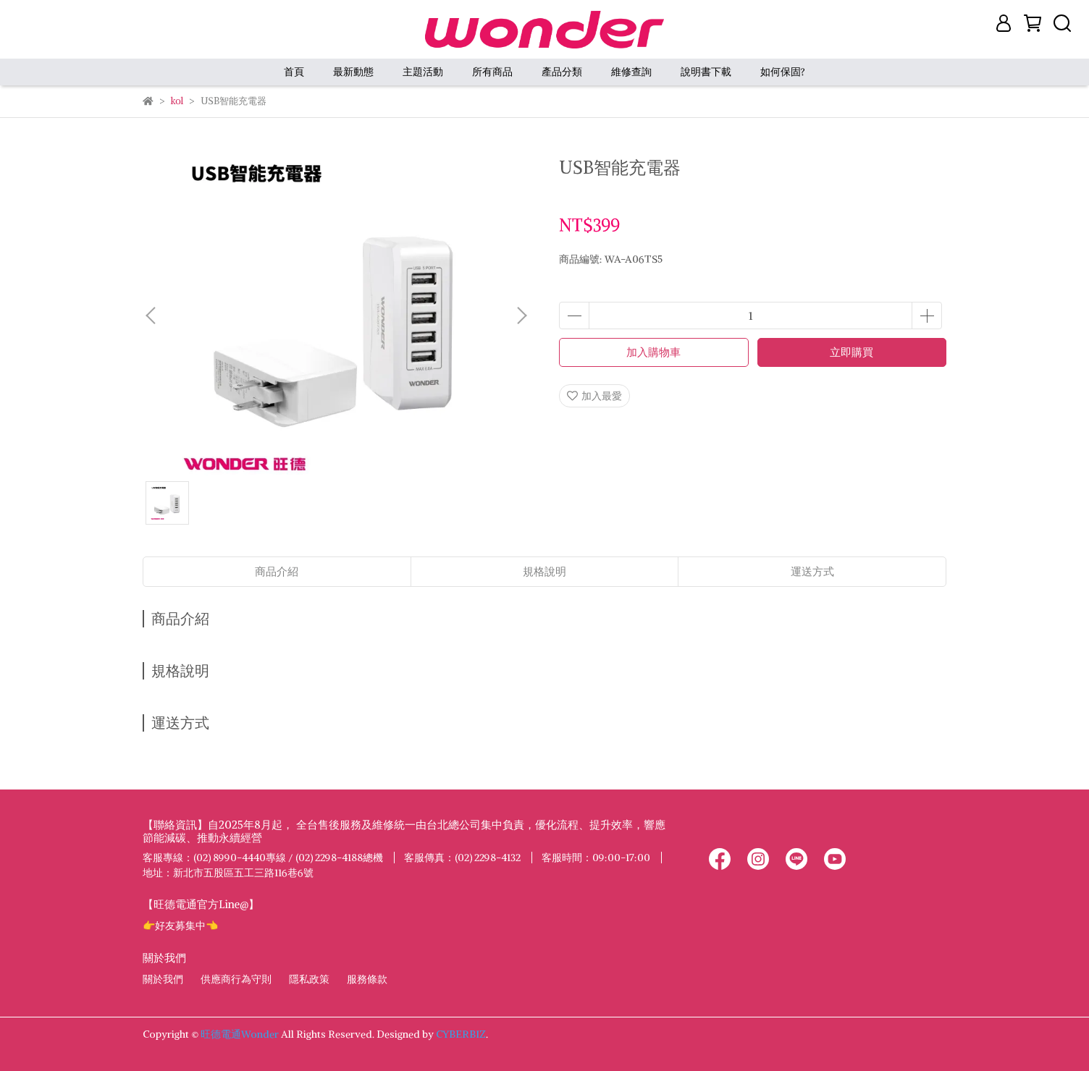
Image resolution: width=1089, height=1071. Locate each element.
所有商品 (492, 71)
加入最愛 (594, 395)
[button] (521, 315)
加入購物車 (653, 352)
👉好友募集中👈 (180, 925)
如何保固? (782, 71)
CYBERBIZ (461, 1034)
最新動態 (353, 71)
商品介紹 (276, 571)
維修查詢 (631, 71)
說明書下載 (706, 71)
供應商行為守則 (236, 979)
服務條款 (367, 979)
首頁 (294, 71)
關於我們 (163, 979)
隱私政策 (309, 979)
